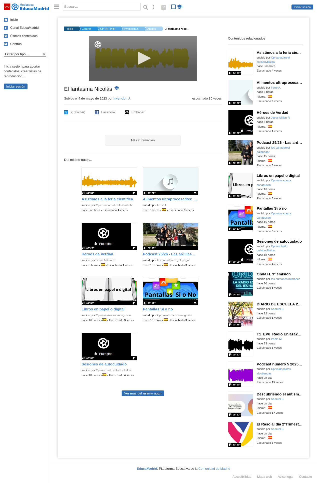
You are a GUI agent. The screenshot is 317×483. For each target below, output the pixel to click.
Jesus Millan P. (105, 260)
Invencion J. (131, 28)
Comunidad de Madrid (214, 468)
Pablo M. (276, 338)
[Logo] (98, 44)
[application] (143, 58)
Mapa (264, 476)
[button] (143, 58)
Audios (151, 28)
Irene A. (162, 205)
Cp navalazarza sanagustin (113, 315)
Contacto (305, 476)
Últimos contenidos (24, 36)
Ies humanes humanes (285, 278)
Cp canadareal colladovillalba (114, 205)
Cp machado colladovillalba (113, 370)
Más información (143, 140)
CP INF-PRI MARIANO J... (107, 28)
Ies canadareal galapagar (173, 260)
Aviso (285, 476)
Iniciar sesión (302, 7)
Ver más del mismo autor (143, 393)
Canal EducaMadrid (24, 28)
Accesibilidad (241, 476)
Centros (16, 44)
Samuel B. (277, 308)
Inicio (14, 20)
